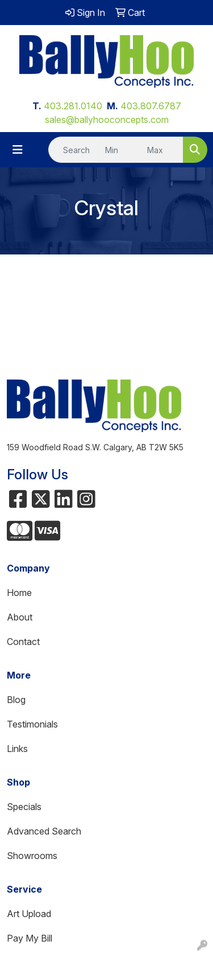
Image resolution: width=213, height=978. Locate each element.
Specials (24, 806)
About (19, 617)
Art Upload (29, 913)
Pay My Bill (29, 938)
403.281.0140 (73, 106)
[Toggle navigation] (18, 150)
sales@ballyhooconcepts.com (107, 119)
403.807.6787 (150, 106)
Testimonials (32, 724)
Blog (16, 699)
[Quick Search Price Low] (120, 150)
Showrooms (32, 855)
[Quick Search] (73, 150)
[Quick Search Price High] (162, 150)
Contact (23, 641)
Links (17, 748)
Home (19, 592)
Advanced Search (44, 831)
